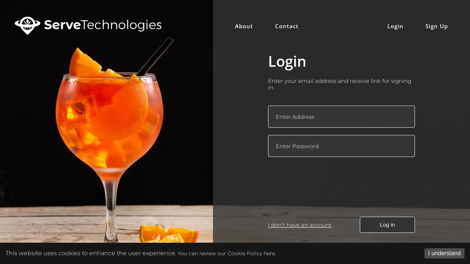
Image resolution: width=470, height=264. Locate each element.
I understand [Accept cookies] (444, 253)
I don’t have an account (300, 224)
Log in (387, 224)
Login (395, 26)
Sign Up (437, 26)
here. (270, 253)
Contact (287, 26)
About (244, 26)
